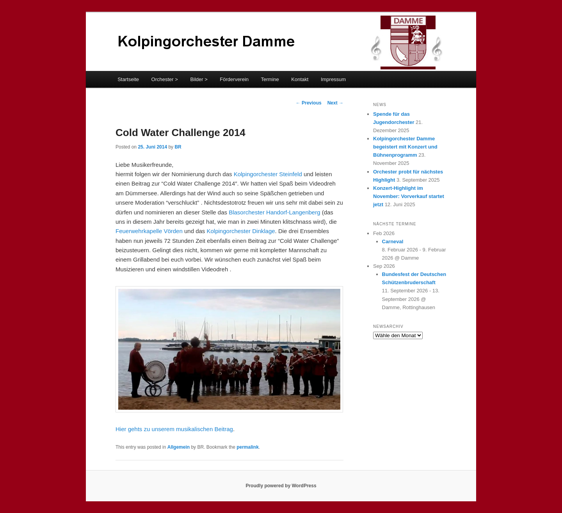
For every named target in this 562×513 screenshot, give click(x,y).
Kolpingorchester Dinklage (241, 231)
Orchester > (164, 79)
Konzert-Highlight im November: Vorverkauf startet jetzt (408, 196)
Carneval (393, 241)
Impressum (333, 79)
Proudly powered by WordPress (280, 485)
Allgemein (178, 447)
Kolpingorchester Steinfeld (268, 174)
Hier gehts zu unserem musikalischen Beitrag (174, 429)
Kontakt (299, 79)
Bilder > (198, 79)
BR (177, 147)
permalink (248, 447)
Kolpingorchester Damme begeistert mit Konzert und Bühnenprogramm (405, 147)
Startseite (128, 79)
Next (335, 103)
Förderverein (234, 79)
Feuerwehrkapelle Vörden (149, 231)
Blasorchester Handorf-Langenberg (274, 212)
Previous (309, 103)
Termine (270, 79)
